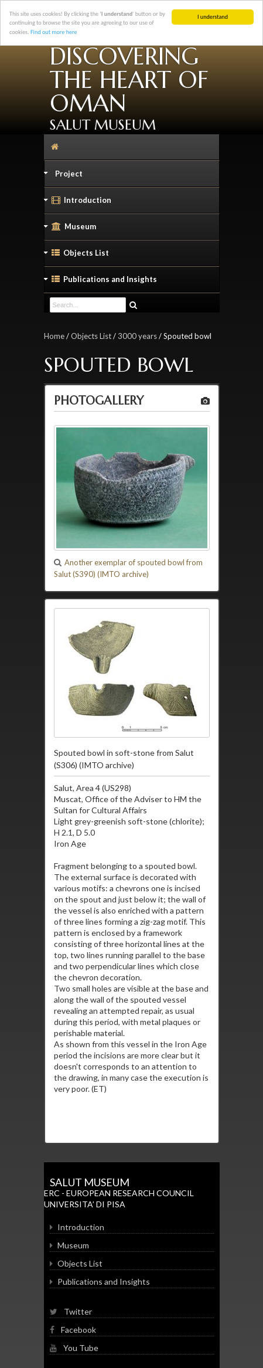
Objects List (77, 255)
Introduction (78, 203)
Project (64, 176)
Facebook (73, 1330)
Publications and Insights (101, 282)
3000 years (137, 336)
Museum (70, 229)
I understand (212, 17)
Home (54, 336)
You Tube (74, 1348)
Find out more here (53, 32)
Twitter (71, 1311)
